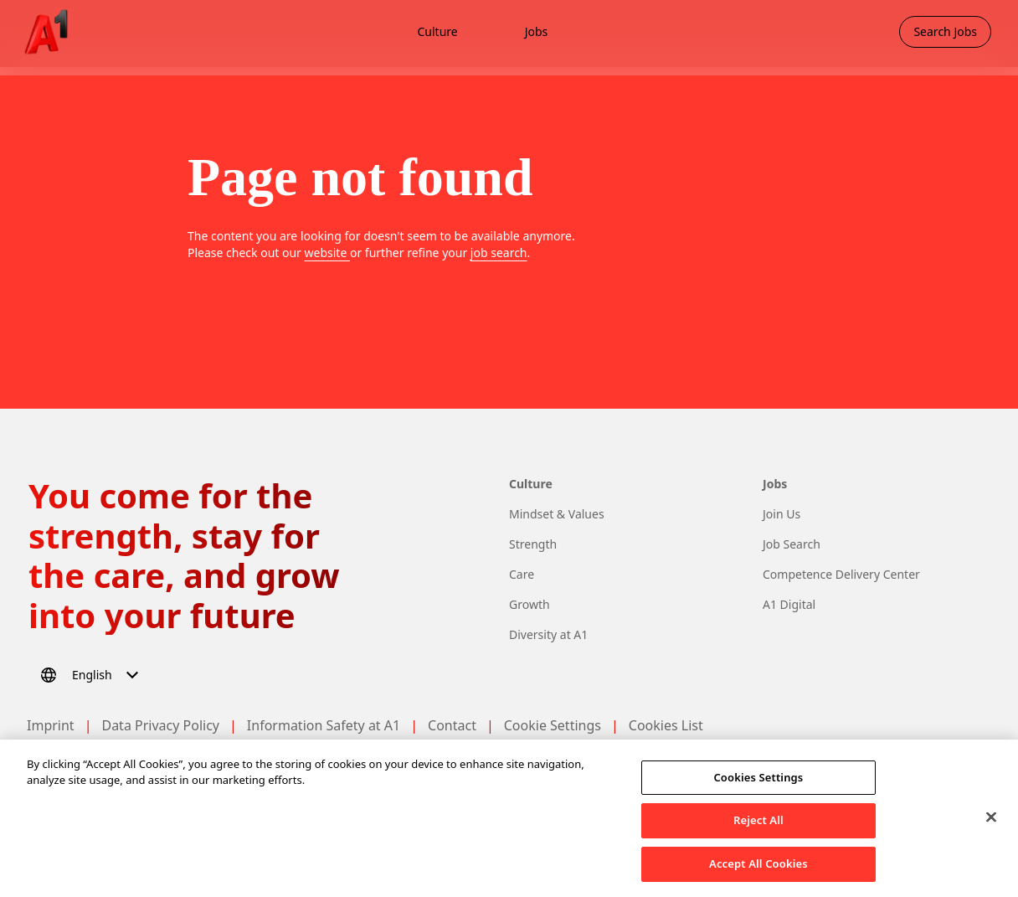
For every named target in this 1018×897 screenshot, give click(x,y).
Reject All (758, 830)
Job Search (791, 544)
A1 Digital (789, 604)
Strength (533, 544)
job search (498, 252)
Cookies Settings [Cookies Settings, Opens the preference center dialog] (758, 787)
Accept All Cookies (758, 874)
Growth (529, 604)
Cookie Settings (552, 725)
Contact (452, 725)
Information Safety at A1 (323, 725)
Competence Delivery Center (841, 574)
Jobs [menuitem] (536, 31)
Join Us (781, 514)
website (327, 252)
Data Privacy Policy (160, 725)
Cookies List (666, 725)
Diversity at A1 (548, 634)
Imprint (51, 725)
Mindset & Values (556, 514)
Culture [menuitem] (437, 31)
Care (521, 574)
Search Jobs (945, 31)
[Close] (991, 827)
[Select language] (92, 675)
